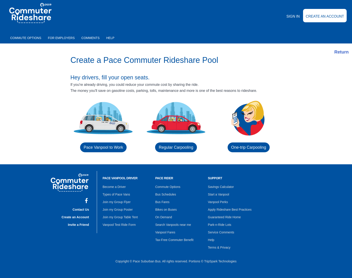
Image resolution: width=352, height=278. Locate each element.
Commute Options (25, 38)
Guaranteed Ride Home (224, 217)
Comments (90, 38)
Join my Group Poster (118, 209)
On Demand (163, 217)
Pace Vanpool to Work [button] (103, 147)
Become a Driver (114, 187)
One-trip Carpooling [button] (248, 147)
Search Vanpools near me (173, 225)
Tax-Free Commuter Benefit (174, 240)
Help (110, 38)
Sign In (293, 16)
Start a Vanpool (218, 194)
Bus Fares (162, 202)
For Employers (61, 38)
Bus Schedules (165, 194)
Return (341, 51)
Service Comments (221, 232)
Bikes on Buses (166, 209)
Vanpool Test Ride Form (119, 225)
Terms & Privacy (219, 247)
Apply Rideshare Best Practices (229, 209)
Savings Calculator (221, 187)
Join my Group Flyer (117, 202)
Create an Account (325, 16)
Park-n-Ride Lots (219, 225)
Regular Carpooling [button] (176, 147)
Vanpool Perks (218, 202)
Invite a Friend (78, 225)
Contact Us (81, 209)
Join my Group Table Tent (120, 217)
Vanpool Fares (165, 232)
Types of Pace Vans (116, 194)
